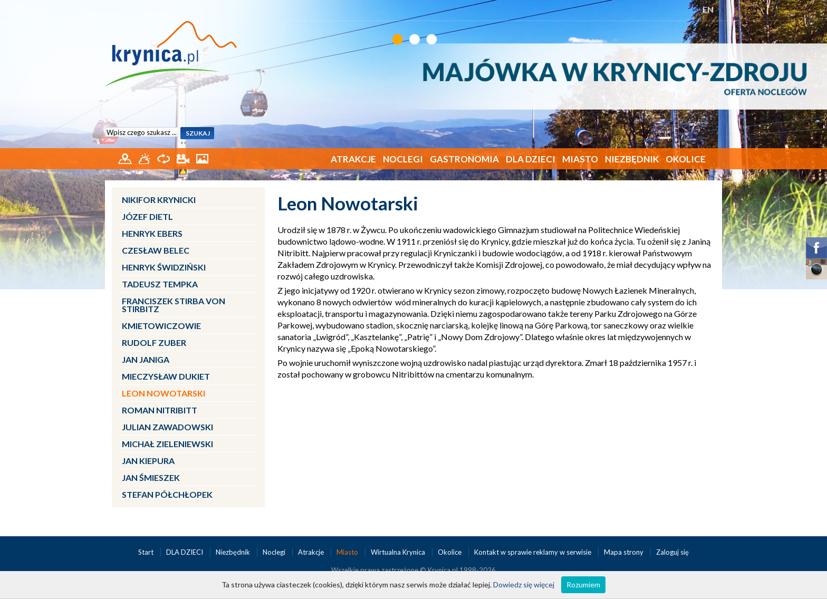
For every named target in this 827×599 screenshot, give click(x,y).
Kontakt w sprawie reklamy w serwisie (533, 552)
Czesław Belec (155, 250)
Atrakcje (353, 159)
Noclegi (403, 159)
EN (708, 9)
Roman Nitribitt (159, 410)
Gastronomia (464, 159)
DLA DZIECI (530, 159)
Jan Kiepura (148, 461)
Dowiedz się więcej (523, 584)
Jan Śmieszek (151, 477)
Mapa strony (623, 552)
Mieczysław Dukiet (166, 376)
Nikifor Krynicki (159, 200)
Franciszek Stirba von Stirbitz (173, 305)
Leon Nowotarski (163, 393)
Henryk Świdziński (164, 267)
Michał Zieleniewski (167, 444)
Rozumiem (583, 584)
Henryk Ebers (152, 233)
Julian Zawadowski (167, 427)
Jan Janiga (145, 359)
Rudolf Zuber (154, 342)
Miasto (580, 159)
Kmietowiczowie (161, 326)
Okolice (686, 159)
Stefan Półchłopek (167, 494)
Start (146, 552)
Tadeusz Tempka (160, 284)
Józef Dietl (147, 216)
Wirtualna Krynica (399, 552)
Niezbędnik (632, 159)
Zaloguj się (672, 552)
